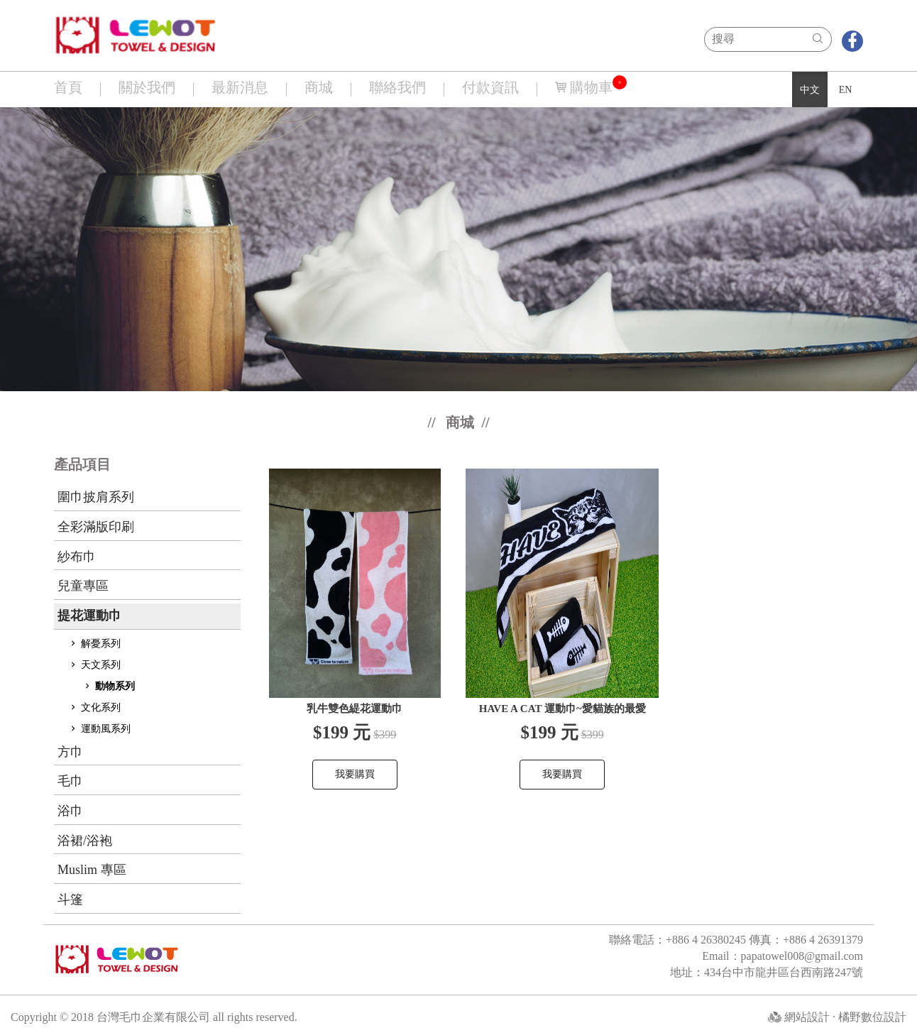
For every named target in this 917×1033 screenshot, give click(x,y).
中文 (810, 89)
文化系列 (94, 707)
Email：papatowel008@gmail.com (782, 956)
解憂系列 (94, 643)
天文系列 (94, 665)
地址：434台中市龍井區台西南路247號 (766, 972)
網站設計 (808, 1017)
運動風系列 (99, 728)
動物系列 (108, 686)
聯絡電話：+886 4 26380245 (679, 940)
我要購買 (355, 774)
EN (845, 89)
